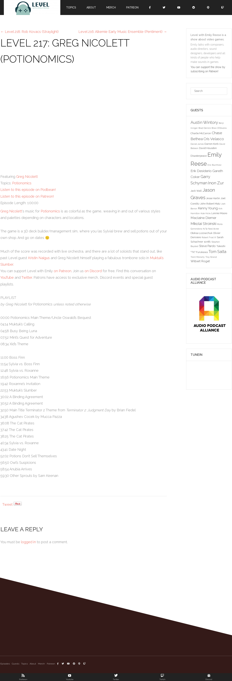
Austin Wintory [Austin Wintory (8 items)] (204, 122)
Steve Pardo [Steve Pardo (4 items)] (207, 246)
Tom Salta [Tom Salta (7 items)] (217, 251)
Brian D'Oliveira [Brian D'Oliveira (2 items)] (219, 128)
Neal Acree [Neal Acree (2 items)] (213, 229)
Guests (15, 663)
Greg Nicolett (27, 177)
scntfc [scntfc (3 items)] (207, 241)
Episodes (5, 663)
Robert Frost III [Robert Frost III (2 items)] (209, 237)
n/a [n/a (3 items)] (205, 228)
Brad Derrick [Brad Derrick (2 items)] (204, 128)
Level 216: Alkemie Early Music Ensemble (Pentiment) (122, 32)
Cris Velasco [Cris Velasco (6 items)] (213, 139)
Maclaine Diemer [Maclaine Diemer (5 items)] (203, 218)
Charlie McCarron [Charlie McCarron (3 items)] (201, 133)
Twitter (26, 277)
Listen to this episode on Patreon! (27, 196)
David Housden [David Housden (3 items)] (208, 148)
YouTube (7, 277)
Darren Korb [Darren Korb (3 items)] (211, 143)
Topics (71, 7)
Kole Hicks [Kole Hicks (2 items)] (206, 213)
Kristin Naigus (39, 258)
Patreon (132, 7)
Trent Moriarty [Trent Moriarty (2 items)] (198, 257)
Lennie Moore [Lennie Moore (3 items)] (219, 213)
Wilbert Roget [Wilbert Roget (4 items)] (200, 261)
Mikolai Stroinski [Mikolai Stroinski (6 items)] (203, 223)
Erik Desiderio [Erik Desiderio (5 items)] (201, 171)
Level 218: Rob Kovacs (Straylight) (29, 32)
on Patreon (62, 271)
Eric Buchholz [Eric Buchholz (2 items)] (214, 165)
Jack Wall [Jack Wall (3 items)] (196, 190)
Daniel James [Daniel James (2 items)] (197, 144)
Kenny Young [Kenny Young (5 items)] (208, 208)
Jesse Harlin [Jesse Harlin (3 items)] (213, 198)
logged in (28, 542)
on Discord (93, 271)
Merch (111, 7)
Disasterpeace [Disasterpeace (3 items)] (199, 155)
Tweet (7, 504)
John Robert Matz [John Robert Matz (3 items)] (210, 203)
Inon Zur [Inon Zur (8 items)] (216, 182)
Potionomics (21, 183)
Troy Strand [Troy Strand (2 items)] (211, 257)
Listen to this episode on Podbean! (28, 190)
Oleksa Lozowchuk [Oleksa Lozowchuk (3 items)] (201, 232)
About (91, 7)
